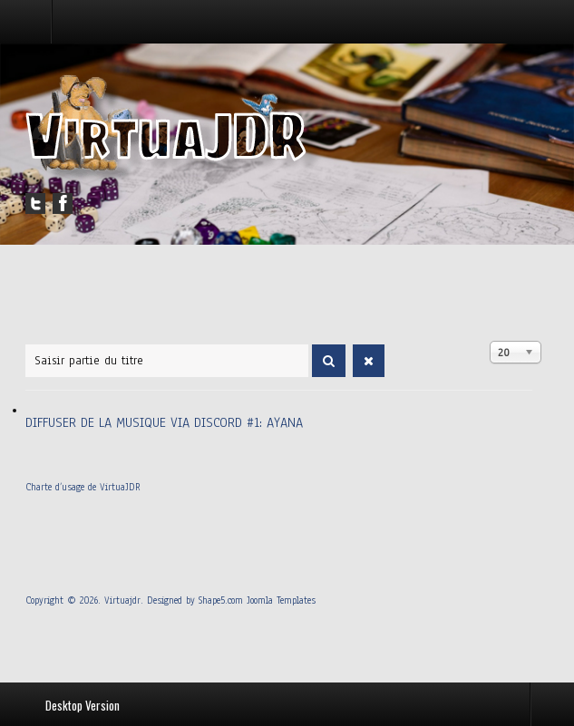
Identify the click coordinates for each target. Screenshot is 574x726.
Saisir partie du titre (25, 341)
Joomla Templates (281, 600)
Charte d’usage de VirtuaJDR (83, 487)
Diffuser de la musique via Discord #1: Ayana (164, 422)
